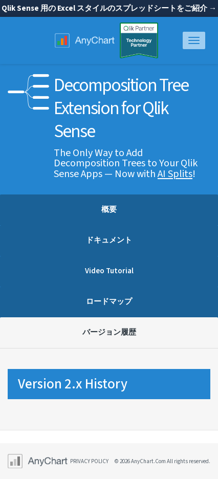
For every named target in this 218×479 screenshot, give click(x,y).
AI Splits (175, 173)
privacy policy (89, 461)
